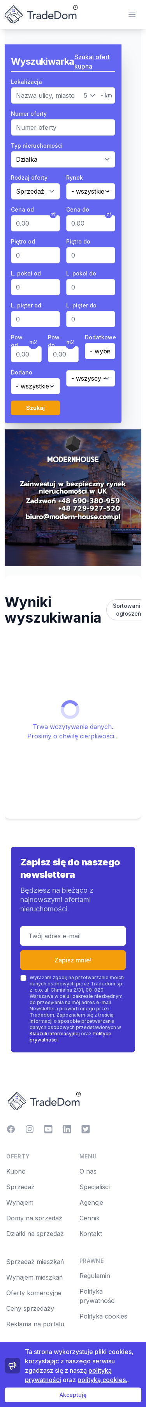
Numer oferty (29, 113)
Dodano (21, 372)
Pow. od (17, 341)
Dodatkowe (100, 337)
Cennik (89, 1218)
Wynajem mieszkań (34, 1277)
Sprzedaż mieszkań (35, 1262)
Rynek (74, 177)
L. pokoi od (26, 273)
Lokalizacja (26, 81)
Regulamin (94, 1276)
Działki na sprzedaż (35, 1234)
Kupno (16, 1171)
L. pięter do (81, 305)
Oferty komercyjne (34, 1293)
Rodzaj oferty (29, 177)
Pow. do (54, 341)
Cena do (77, 209)
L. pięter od (26, 305)
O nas (88, 1171)
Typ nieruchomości (37, 145)
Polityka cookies (103, 1316)
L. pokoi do (81, 273)
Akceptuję (73, 1394)
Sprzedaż (20, 1187)
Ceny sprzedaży (30, 1308)
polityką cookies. (102, 1380)
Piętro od (23, 241)
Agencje (91, 1202)
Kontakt (90, 1234)
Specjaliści (94, 1187)
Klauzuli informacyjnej (55, 1033)
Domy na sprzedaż (34, 1218)
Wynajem (19, 1202)
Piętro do (78, 241)
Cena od (22, 209)
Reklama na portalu (35, 1324)
